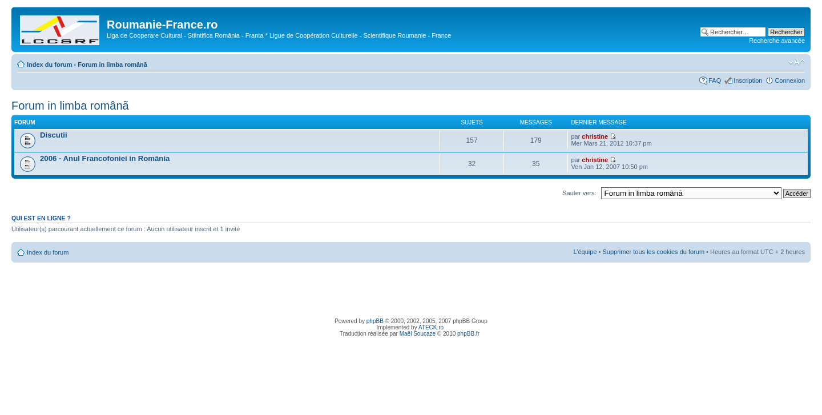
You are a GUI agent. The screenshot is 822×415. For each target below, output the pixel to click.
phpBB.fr (468, 334)
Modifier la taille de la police (796, 62)
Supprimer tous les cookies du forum (654, 251)
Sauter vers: (579, 193)
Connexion (790, 80)
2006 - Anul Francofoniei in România (105, 158)
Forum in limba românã (112, 64)
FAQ (714, 80)
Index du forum (49, 64)
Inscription (748, 80)
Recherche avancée (777, 40)
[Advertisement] (411, 288)
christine (595, 136)
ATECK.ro (431, 327)
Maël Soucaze (418, 334)
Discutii (53, 135)
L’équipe (585, 251)
